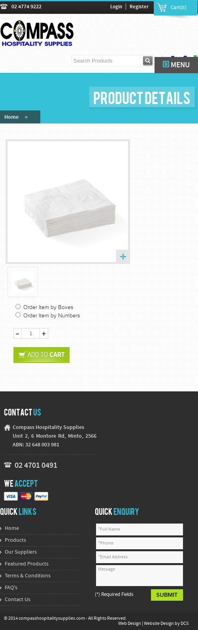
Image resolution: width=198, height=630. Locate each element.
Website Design (159, 623)
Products (15, 540)
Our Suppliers (21, 552)
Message (139, 575)
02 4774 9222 (26, 7)
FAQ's (11, 588)
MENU (176, 65)
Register (139, 7)
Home (11, 117)
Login (116, 7)
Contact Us (17, 600)
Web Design (130, 623)
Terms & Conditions (28, 576)
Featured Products (27, 564)
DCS (185, 623)
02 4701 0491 (36, 466)
